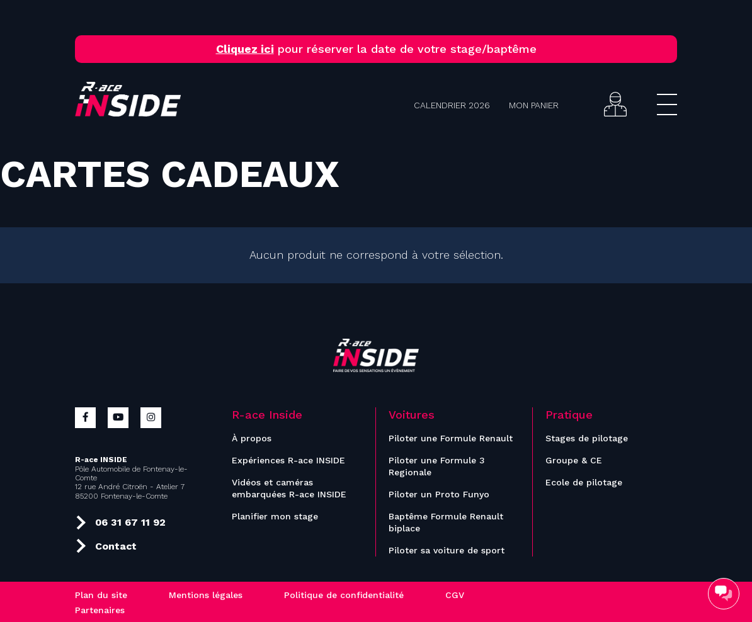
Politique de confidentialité (344, 595)
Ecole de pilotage (583, 482)
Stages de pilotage (586, 438)
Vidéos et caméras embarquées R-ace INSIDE (289, 488)
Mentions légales (205, 595)
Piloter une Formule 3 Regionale (437, 466)
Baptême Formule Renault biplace (446, 522)
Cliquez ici (245, 48)
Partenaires (100, 610)
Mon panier (534, 105)
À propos (251, 438)
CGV (454, 595)
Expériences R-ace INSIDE (288, 460)
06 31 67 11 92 (120, 521)
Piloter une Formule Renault (451, 438)
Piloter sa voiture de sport (446, 550)
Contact (106, 544)
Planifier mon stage (275, 516)
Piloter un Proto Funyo (439, 494)
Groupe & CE (573, 460)
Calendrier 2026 (452, 105)
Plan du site (101, 595)
